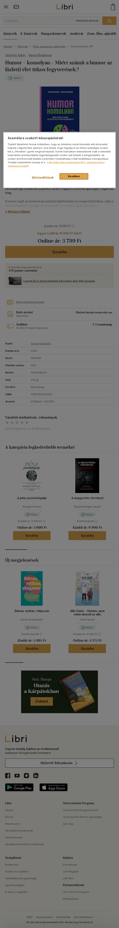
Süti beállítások (43, 177)
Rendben (74, 176)
